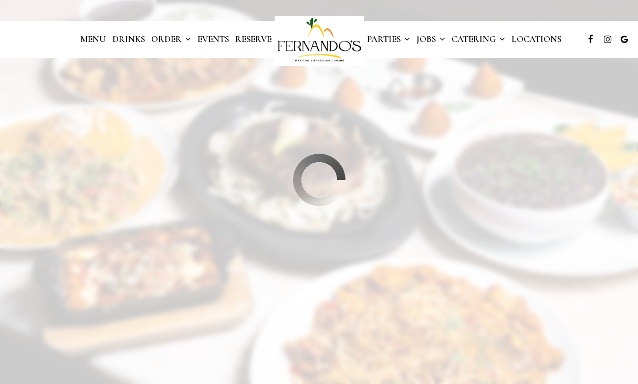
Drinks (128, 39)
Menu (93, 39)
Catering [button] (478, 39)
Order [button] (171, 39)
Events (213, 39)
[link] (319, 41)
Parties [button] (388, 39)
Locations (536, 39)
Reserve (253, 39)
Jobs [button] (430, 39)
